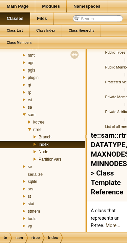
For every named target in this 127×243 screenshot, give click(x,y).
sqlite (32, 181)
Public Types (115, 52)
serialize (35, 174)
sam (32, 114)
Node (43, 152)
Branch (45, 137)
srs (30, 189)
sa (30, 107)
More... (113, 225)
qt (29, 85)
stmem (34, 211)
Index (43, 144)
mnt (31, 55)
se (30, 166)
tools (32, 218)
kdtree (38, 122)
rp (29, 92)
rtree (37, 129)
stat (31, 203)
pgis (31, 70)
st (29, 196)
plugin (33, 77)
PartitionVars (50, 159)
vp (30, 226)
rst (30, 100)
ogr (31, 62)
